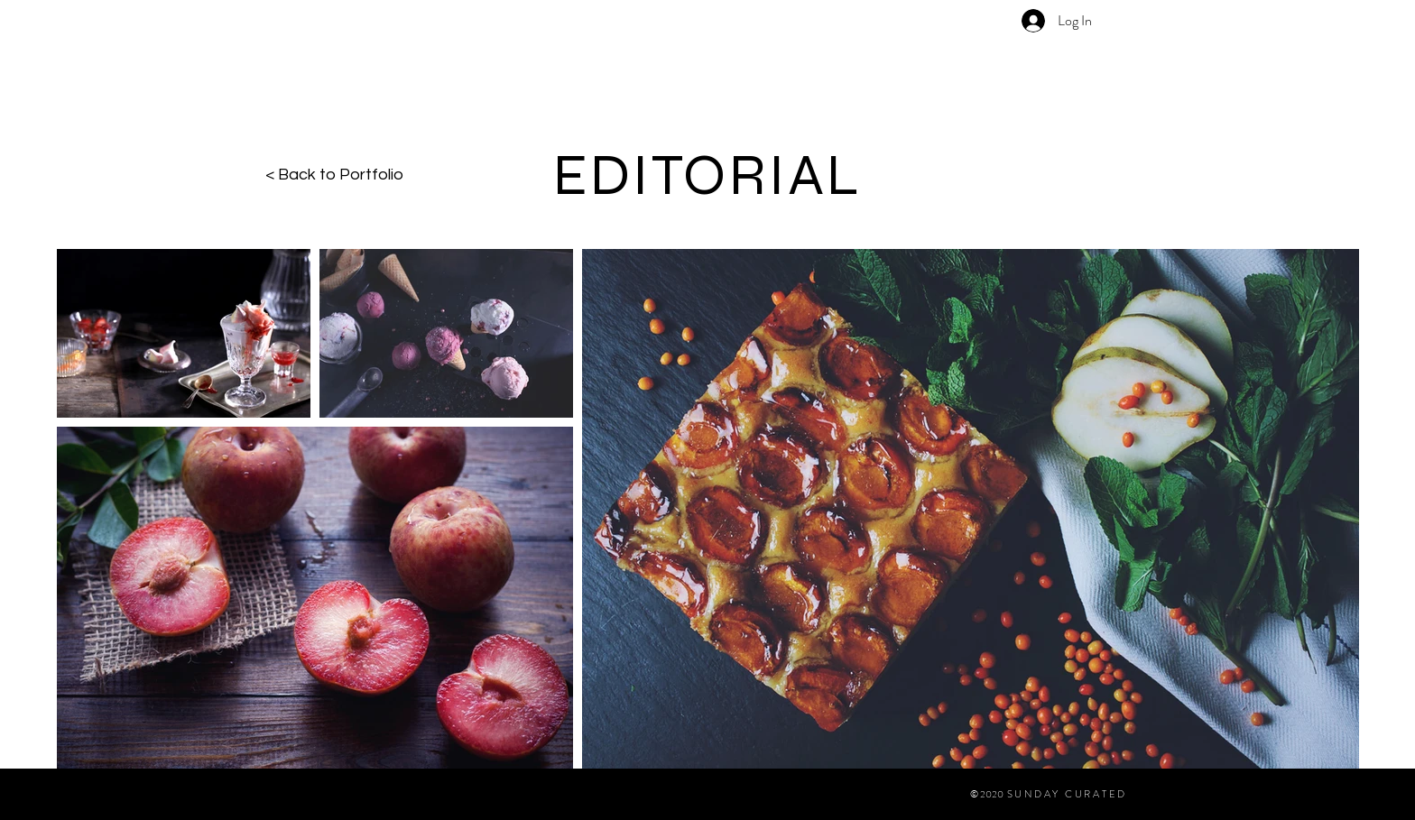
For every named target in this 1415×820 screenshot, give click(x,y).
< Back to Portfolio (334, 174)
